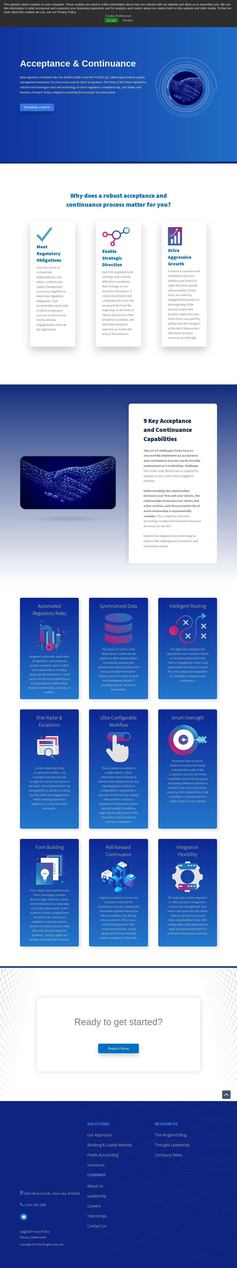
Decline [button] (128, 20)
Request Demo (118, 1048)
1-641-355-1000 (35, 1151)
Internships (97, 1215)
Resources (166, 1123)
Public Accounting (102, 1154)
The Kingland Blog (171, 1134)
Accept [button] (111, 20)
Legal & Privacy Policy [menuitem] (35, 1178)
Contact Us (96, 1225)
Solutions (98, 1123)
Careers (94, 1205)
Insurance (96, 1164)
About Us (95, 1185)
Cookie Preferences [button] (119, 16)
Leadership (96, 1195)
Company (96, 1174)
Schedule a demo (37, 107)
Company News (168, 1154)
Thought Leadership (172, 1144)
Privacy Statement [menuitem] (33, 1183)
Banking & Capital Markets (109, 1144)
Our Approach (99, 1134)
